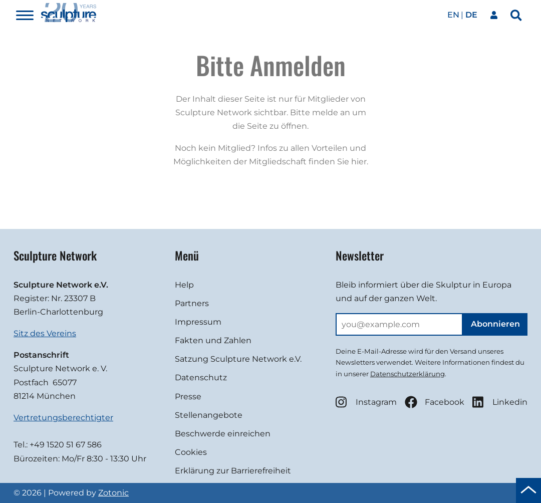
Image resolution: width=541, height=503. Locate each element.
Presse (188, 396)
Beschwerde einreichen (222, 433)
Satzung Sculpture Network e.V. (238, 359)
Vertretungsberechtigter (63, 417)
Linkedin (499, 402)
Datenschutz (201, 377)
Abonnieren (495, 324)
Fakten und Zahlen (213, 340)
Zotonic (113, 492)
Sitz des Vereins (45, 333)
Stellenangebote (208, 415)
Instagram (366, 402)
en (453, 15)
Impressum (198, 322)
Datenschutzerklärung (407, 374)
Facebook (434, 402)
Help (184, 285)
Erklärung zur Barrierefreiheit (233, 470)
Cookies (191, 452)
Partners (192, 303)
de (471, 15)
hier (359, 161)
